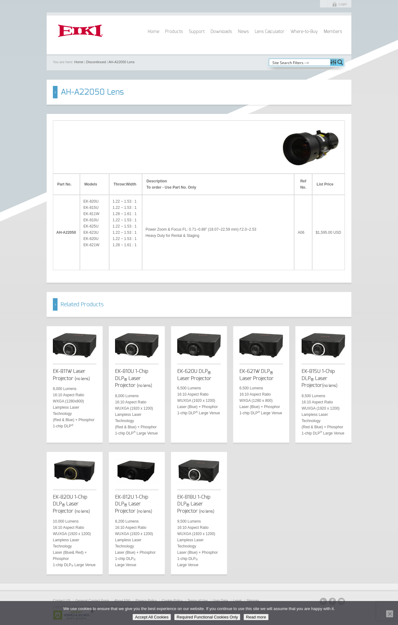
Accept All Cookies (152, 617)
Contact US (61, 600)
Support (197, 32)
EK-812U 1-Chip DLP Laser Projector (133, 504)
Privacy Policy (146, 600)
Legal (237, 600)
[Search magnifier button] (340, 62)
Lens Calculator (270, 32)
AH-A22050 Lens (122, 62)
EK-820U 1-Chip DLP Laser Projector (71, 504)
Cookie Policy (172, 600)
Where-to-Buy (304, 32)
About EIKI (122, 600)
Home (153, 32)
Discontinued (96, 62)
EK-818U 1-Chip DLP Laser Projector (195, 504)
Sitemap (253, 600)
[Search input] (299, 62)
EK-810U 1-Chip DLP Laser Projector (133, 378)
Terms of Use (197, 600)
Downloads (221, 32)
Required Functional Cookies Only (207, 617)
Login (343, 4)
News (243, 32)
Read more (256, 617)
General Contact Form (92, 600)
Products (174, 32)
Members (333, 32)
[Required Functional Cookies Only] (389, 614)
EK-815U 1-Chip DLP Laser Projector (319, 378)
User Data (220, 600)
